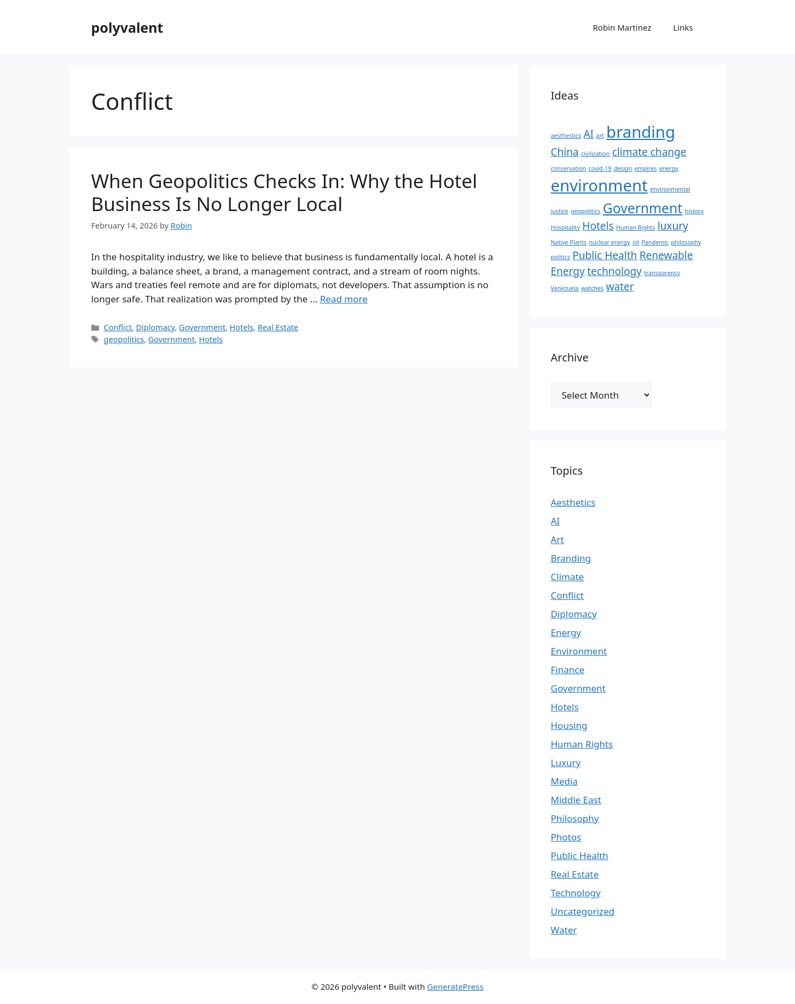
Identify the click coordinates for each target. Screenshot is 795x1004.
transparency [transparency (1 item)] (662, 273)
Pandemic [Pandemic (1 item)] (654, 242)
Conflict (118, 327)
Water (564, 930)
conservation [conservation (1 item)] (569, 168)
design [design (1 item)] (623, 168)
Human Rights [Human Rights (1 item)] (635, 227)
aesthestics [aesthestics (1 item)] (566, 135)
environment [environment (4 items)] (599, 185)
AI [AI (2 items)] (588, 134)
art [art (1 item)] (599, 135)
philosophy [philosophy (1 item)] (686, 242)
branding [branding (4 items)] (640, 132)
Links (683, 27)
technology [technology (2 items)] (614, 271)
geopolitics (124, 339)
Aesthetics (573, 502)
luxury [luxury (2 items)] (673, 226)
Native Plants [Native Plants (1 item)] (569, 242)
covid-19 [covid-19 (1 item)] (600, 168)
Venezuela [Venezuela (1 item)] (565, 288)
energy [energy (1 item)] (668, 168)
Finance (568, 669)
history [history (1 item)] (694, 211)
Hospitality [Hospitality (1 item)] (565, 227)
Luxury (566, 762)
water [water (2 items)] (620, 286)
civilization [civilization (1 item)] (595, 153)
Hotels (241, 327)
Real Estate (278, 327)
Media (564, 781)
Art (557, 539)
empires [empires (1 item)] (646, 168)
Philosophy (575, 818)
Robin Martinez (622, 27)
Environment (579, 651)
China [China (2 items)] (565, 152)
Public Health (579, 855)
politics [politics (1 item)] (560, 257)
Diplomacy (155, 327)
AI (555, 521)
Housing (569, 725)
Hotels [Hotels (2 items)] (597, 226)
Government (202, 327)
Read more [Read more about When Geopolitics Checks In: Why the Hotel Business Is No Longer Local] (344, 299)
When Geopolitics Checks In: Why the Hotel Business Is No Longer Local (284, 192)
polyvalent (127, 27)
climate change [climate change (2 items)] (649, 152)
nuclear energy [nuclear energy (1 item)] (609, 242)
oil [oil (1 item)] (635, 242)
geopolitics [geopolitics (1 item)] (585, 211)
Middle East (576, 799)
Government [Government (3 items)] (642, 208)
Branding (571, 558)
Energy (566, 632)
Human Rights (582, 744)
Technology (576, 892)
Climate (567, 576)
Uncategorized (583, 911)
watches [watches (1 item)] (592, 288)
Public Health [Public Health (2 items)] (604, 255)
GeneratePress (455, 986)
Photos (566, 837)
